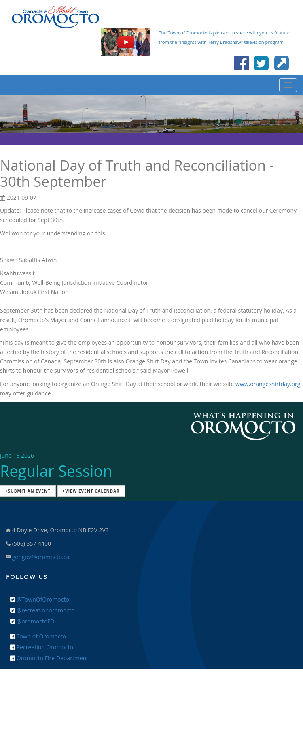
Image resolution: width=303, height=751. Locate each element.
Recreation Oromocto (41, 647)
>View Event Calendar (91, 491)
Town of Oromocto (38, 636)
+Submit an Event (28, 491)
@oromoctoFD (32, 621)
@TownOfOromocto (39, 599)
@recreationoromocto (42, 610)
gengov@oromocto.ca (41, 557)
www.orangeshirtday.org (267, 384)
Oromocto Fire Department (49, 658)
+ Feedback (151, 694)
